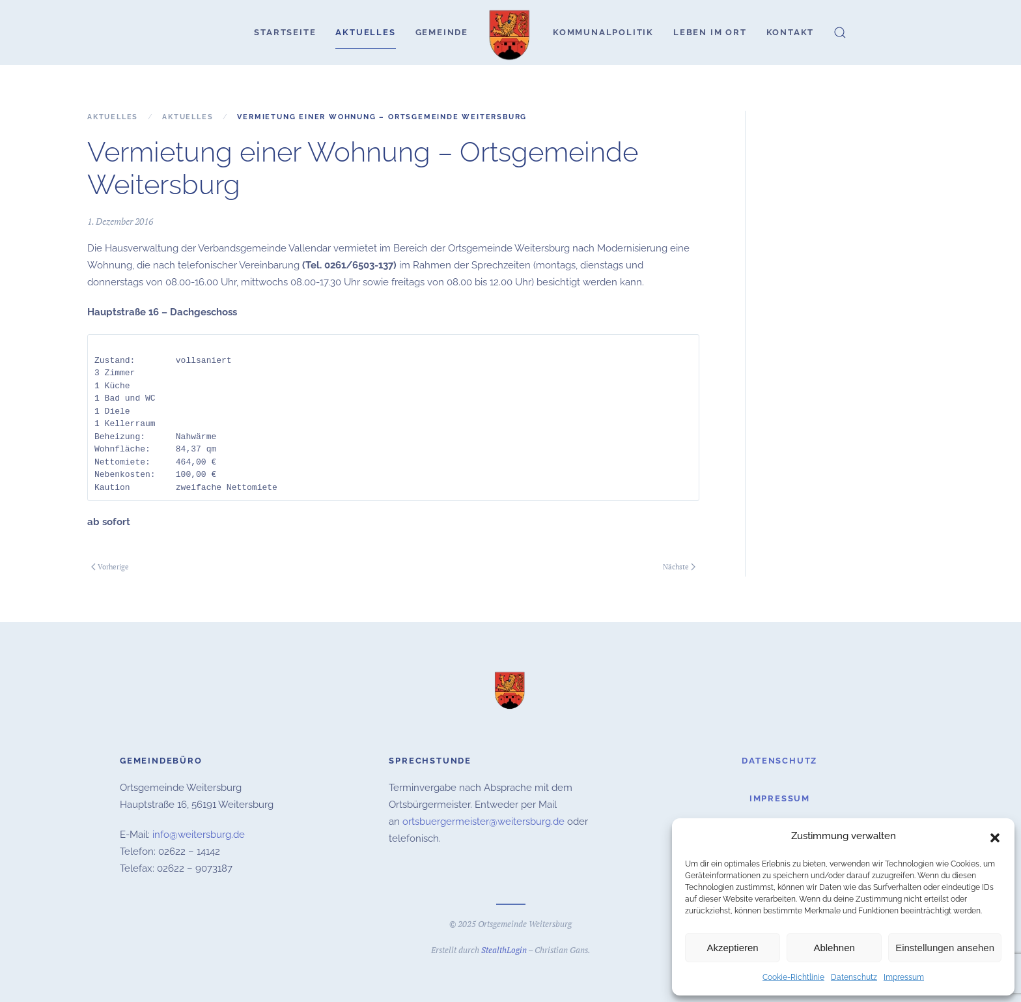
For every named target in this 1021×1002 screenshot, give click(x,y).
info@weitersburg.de (198, 833)
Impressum (904, 977)
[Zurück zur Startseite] (510, 32)
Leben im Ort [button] (710, 32)
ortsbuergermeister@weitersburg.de (483, 820)
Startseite (285, 32)
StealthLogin (504, 948)
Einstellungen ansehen (944, 947)
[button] (994, 836)
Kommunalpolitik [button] (603, 32)
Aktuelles (365, 32)
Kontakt (790, 32)
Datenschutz (854, 977)
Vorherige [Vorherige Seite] (110, 566)
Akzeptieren (732, 947)
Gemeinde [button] (441, 32)
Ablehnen (833, 947)
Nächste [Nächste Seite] (679, 566)
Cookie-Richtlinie (793, 977)
